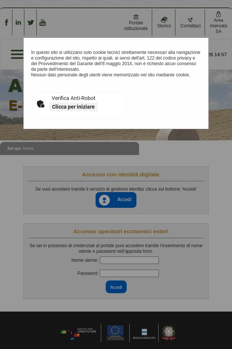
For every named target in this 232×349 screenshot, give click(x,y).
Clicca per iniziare (73, 107)
